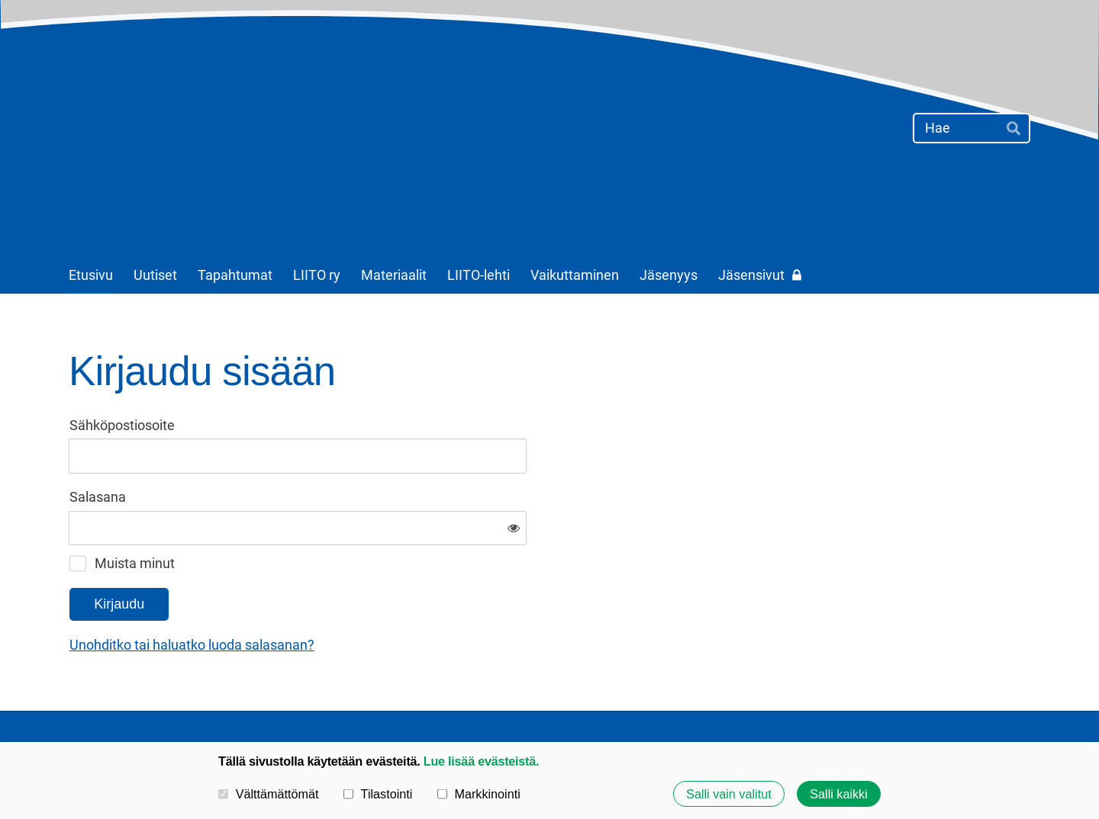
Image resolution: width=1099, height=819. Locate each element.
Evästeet (798, 701)
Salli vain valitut (729, 794)
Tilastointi (377, 794)
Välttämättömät (268, 794)
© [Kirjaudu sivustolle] (75, 701)
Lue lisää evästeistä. (481, 761)
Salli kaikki (839, 794)
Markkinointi (478, 794)
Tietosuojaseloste (707, 701)
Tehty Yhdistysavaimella (983, 701)
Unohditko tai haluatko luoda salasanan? (356, 595)
